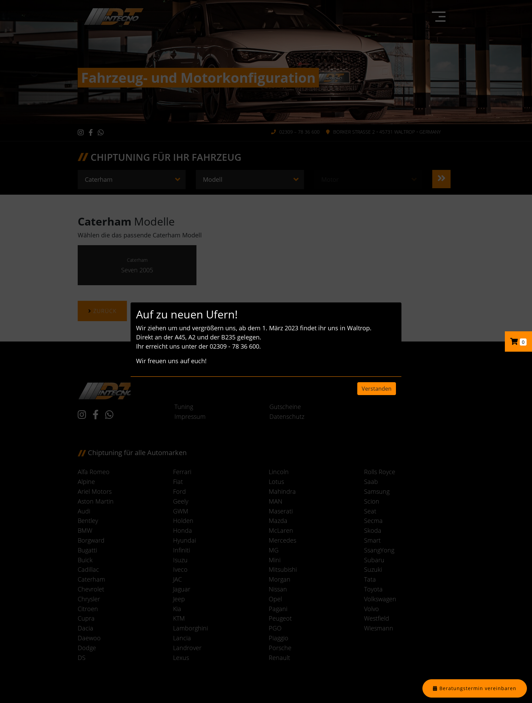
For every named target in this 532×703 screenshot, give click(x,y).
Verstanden (377, 388)
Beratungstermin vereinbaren (477, 688)
